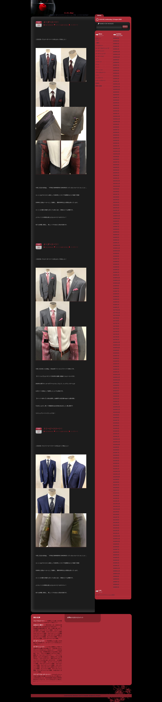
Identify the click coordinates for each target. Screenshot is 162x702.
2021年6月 (116, 197)
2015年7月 (116, 388)
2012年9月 (116, 479)
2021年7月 (116, 194)
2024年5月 (116, 102)
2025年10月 (116, 57)
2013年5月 (116, 458)
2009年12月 (116, 568)
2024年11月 (116, 86)
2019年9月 (116, 253)
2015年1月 (116, 404)
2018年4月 (116, 299)
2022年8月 (116, 159)
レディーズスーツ (100, 80)
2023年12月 (116, 116)
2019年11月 (116, 248)
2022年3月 (116, 172)
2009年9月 (116, 576)
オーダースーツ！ (51, 22)
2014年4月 (116, 428)
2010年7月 (116, 549)
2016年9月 (116, 350)
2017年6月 (116, 326)
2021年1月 (116, 210)
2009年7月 (116, 581)
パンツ (97, 67)
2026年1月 (116, 49)
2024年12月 (116, 84)
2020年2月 (116, 240)
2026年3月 (116, 43)
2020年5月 (116, 232)
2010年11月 (116, 538)
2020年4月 (116, 234)
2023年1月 (116, 146)
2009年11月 (116, 571)
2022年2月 (116, 175)
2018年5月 (116, 296)
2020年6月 (116, 229)
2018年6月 (116, 293)
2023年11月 (116, 119)
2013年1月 (116, 468)
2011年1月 (116, 533)
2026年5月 (116, 38)
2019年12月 (116, 245)
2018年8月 (116, 288)
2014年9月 (116, 415)
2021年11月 (116, 183)
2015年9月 (116, 382)
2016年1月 (116, 372)
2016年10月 (116, 347)
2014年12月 (116, 407)
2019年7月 (116, 259)
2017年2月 (116, 337)
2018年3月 (116, 302)
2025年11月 (116, 54)
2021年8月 (116, 191)
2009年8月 (116, 579)
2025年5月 (116, 70)
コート (97, 59)
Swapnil (98, 695)
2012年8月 (116, 482)
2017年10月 (116, 315)
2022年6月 (116, 164)
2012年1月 (116, 501)
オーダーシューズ (100, 53)
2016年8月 (116, 353)
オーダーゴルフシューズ (102, 48)
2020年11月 (116, 215)
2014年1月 (116, 436)
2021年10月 (116, 186)
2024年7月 (116, 97)
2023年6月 (116, 132)
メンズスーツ (74, 25)
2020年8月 (116, 224)
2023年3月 (116, 140)
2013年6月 (116, 455)
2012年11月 (116, 474)
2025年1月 (116, 81)
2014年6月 (116, 423)
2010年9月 (116, 544)
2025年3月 (116, 76)
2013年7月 (116, 452)
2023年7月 (116, 129)
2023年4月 (116, 137)
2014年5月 (116, 425)
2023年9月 (116, 124)
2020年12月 (116, 213)
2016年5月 (116, 361)
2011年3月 (116, 528)
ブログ (97, 40)
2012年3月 (116, 495)
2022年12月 (116, 148)
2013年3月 (116, 463)
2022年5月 (116, 167)
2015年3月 (116, 398)
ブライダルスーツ (100, 72)
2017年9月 (116, 318)
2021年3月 (116, 205)
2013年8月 (116, 450)
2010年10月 (116, 541)
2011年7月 (116, 517)
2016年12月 (116, 342)
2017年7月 (116, 323)
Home (99, 15)
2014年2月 (116, 433)
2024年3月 (116, 108)
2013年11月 (116, 441)
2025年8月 (116, 62)
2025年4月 (116, 73)
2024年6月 (116, 100)
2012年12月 (116, 471)
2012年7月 (116, 485)
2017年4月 (116, 331)
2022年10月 (116, 154)
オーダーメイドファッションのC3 (105, 595)
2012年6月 (116, 487)
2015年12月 (116, 374)
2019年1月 (116, 275)
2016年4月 (116, 363)
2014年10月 (116, 412)
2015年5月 (116, 393)
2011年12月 (116, 503)
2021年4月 (116, 202)
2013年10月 (116, 444)
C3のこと (98, 38)
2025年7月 (116, 65)
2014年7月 (116, 420)
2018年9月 (116, 285)
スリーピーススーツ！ (53, 429)
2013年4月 (116, 460)
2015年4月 (116, 396)
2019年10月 (116, 250)
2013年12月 (116, 439)
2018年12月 (116, 277)
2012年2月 (116, 498)
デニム (97, 64)
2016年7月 (116, 355)
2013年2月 (116, 466)
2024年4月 (116, 105)
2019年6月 (116, 261)
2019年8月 (116, 256)
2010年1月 (116, 565)
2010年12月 (116, 536)
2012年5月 (116, 490)
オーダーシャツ (100, 51)
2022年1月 (116, 178)
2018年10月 (116, 283)
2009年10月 (116, 573)
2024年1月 (116, 113)
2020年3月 (116, 237)
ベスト (97, 75)
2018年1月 (116, 307)
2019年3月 (116, 269)
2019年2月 (116, 272)
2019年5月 (116, 264)
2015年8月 (116, 385)
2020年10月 (116, 218)
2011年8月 (116, 514)
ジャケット (99, 61)
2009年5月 (116, 587)
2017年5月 (116, 328)
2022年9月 (116, 156)
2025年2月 (116, 78)
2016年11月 (116, 345)
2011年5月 (116, 522)
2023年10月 (116, 121)
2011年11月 (116, 506)
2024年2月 (116, 111)
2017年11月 (116, 312)
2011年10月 (116, 509)
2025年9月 (116, 59)
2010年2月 (116, 563)
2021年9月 (116, 189)
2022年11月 (116, 151)
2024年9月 (116, 92)
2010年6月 (116, 552)
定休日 (97, 83)
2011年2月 (116, 530)
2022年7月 (116, 162)
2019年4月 (116, 267)
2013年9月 (116, 447)
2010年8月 (116, 546)
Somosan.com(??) (78, 695)
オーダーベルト (100, 56)
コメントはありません (62, 25)
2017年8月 (116, 320)
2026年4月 (116, 41)
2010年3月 (116, 560)
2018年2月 (116, 304)
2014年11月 (116, 409)
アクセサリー (99, 45)
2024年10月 (116, 89)
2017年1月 (116, 339)
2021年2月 (116, 207)
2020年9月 (116, 221)
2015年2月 (116, 401)
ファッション (99, 69)
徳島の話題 (99, 86)
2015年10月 (116, 380)
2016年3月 (116, 366)
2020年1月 (116, 242)
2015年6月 (116, 390)
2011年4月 (116, 525)
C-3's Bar (69, 13)
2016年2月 (116, 369)
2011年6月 (116, 520)
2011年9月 (116, 511)
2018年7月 (116, 291)
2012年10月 (116, 476)
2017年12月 (116, 310)
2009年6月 (116, 584)
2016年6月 (116, 358)
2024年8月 (116, 94)
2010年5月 (116, 554)
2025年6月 (116, 67)
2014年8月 (116, 417)
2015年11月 (116, 377)
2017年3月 (116, 334)
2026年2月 (116, 46)
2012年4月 (116, 493)
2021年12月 (116, 180)
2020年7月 (116, 226)
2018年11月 (116, 280)
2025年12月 (116, 51)
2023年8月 (116, 127)
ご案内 (97, 42)
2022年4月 (116, 170)
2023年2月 (116, 143)
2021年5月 (116, 199)
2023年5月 (116, 135)
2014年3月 (116, 431)
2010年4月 (116, 557)
